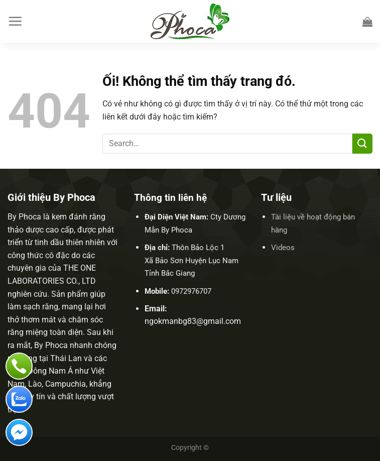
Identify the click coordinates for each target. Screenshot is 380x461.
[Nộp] (362, 143)
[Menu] (15, 21)
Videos (283, 247)
